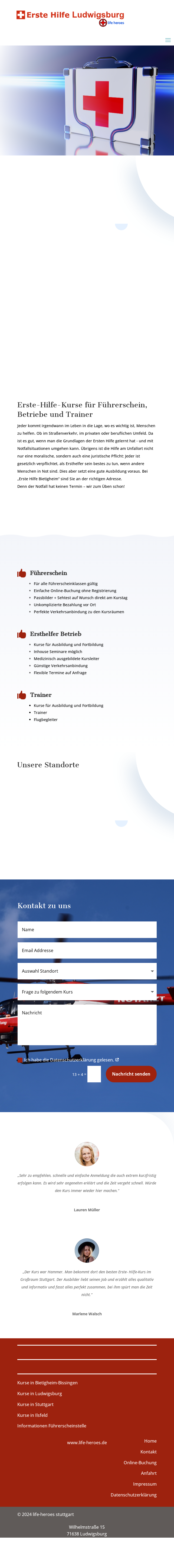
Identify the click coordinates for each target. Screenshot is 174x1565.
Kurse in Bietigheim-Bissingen (47, 1383)
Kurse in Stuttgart (35, 1404)
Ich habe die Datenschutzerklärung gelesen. (68, 1060)
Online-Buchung (140, 1463)
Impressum (145, 1484)
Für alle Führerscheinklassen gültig (66, 583)
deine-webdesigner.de (134, 1553)
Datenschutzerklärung (134, 1495)
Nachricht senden (131, 1074)
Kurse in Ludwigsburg (39, 1394)
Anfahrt (149, 1473)
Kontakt (148, 1452)
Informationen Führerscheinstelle (51, 1426)
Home (150, 1441)
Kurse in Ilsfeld (32, 1415)
